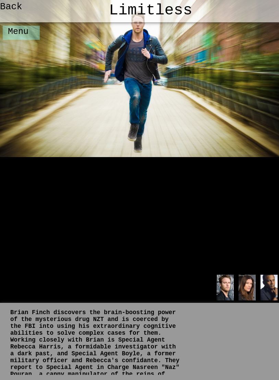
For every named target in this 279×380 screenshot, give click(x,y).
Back (11, 7)
